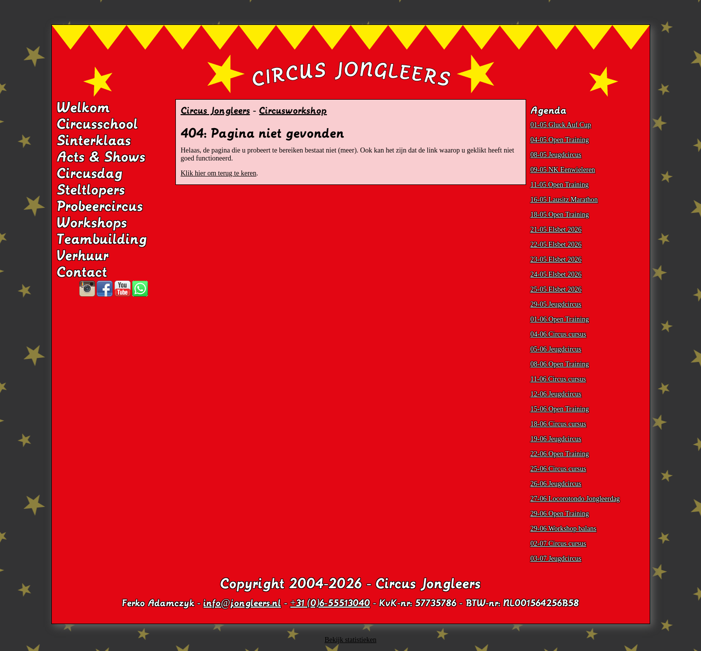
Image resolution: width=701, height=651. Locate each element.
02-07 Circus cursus (558, 543)
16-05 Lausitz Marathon (564, 199)
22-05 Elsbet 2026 (556, 244)
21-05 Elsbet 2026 (556, 229)
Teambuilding (102, 239)
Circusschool (97, 124)
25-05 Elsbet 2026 (556, 289)
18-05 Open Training (560, 214)
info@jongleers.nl (241, 603)
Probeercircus (100, 206)
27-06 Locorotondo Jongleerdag (575, 498)
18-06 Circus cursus (558, 424)
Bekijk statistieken (351, 640)
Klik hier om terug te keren (219, 173)
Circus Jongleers (215, 111)
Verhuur (83, 255)
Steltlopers (91, 189)
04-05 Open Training (560, 140)
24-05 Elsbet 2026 (556, 274)
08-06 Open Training (560, 364)
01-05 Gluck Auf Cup (561, 125)
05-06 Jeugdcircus (556, 349)
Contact (82, 272)
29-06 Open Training (560, 513)
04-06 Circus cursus (558, 334)
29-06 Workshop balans (563, 528)
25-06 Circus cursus (558, 469)
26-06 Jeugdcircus (556, 484)
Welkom (83, 107)
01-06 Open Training (560, 319)
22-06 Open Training (560, 454)
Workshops (92, 222)
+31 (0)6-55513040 (330, 603)
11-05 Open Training (560, 184)
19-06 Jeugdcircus (556, 439)
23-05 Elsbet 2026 (556, 259)
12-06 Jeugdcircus (556, 394)
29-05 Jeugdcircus (556, 304)
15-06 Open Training (560, 409)
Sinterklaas (94, 140)
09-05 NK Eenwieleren (563, 169)
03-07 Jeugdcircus (556, 558)
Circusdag (90, 173)
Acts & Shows (101, 157)
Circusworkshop (293, 111)
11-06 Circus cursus (558, 379)
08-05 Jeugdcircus (556, 155)
